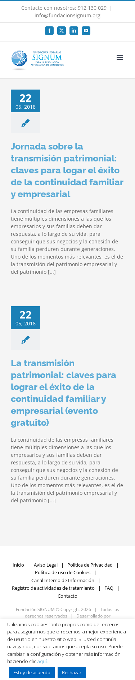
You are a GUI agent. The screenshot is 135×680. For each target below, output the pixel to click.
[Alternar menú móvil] (120, 57)
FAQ (108, 588)
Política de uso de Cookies (62, 572)
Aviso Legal (46, 565)
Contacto (67, 596)
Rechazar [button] (71, 672)
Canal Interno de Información (62, 580)
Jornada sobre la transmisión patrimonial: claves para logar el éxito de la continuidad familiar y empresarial (67, 170)
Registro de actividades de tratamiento (53, 588)
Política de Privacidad (90, 565)
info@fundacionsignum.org (67, 15)
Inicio (18, 565)
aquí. (42, 661)
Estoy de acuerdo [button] (31, 672)
